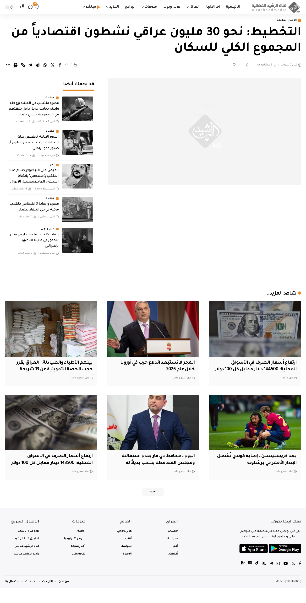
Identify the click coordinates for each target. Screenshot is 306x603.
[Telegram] (271, 579)
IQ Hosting (294, 596)
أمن (52, 161)
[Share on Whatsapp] (45, 65)
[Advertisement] (205, 236)
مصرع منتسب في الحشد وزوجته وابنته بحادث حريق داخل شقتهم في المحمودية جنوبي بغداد (34, 106)
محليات (50, 94)
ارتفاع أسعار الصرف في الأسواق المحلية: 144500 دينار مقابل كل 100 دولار (260, 370)
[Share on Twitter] (52, 65)
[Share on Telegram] (30, 65)
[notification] (37, 7)
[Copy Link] (23, 65)
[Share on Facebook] (60, 65)
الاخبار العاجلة (285, 20)
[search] (30, 7)
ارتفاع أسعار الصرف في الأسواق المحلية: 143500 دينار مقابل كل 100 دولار (56, 470)
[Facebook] (300, 579)
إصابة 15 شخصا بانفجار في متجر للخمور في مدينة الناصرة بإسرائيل (34, 237)
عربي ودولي (48, 226)
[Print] (15, 65)
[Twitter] (293, 579)
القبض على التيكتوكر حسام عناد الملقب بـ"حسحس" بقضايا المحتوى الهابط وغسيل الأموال (34, 173)
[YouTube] (286, 579)
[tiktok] (257, 579)
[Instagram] (278, 579)
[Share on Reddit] (37, 65)
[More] (8, 65)
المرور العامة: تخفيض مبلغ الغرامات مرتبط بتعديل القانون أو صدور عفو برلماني (34, 139)
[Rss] (264, 579)
